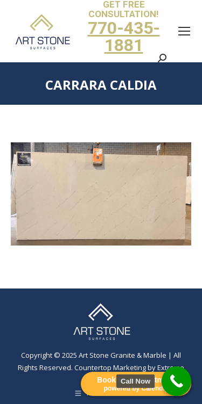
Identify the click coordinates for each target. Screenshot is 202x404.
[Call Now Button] (176, 381)
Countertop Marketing (110, 367)
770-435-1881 (124, 36)
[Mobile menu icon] (184, 31)
